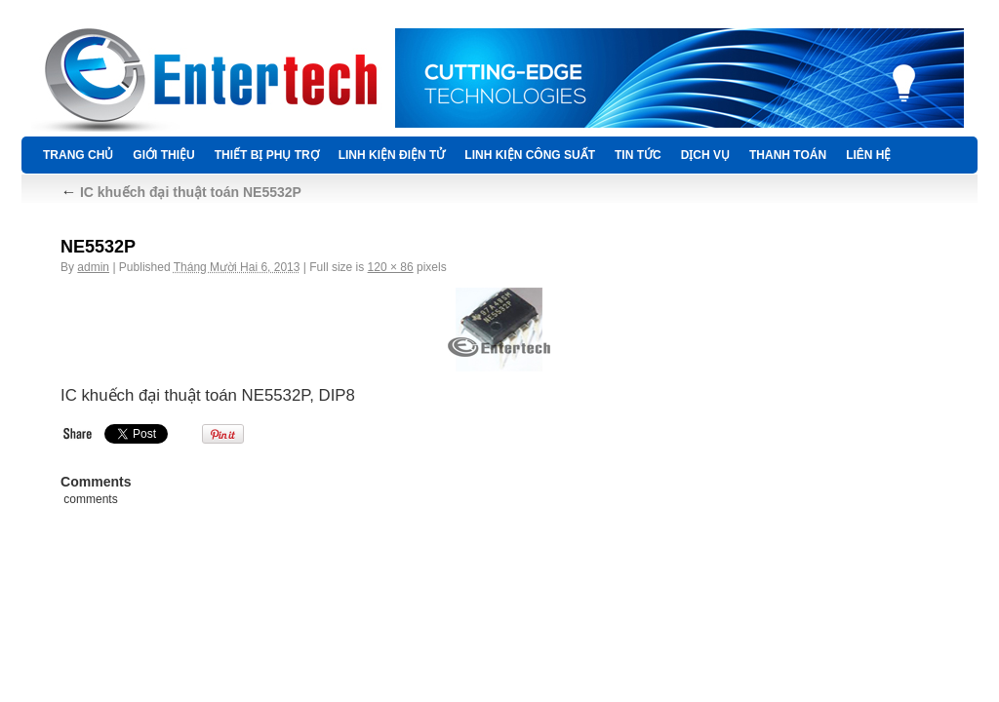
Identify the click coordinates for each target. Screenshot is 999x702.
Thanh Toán (787, 155)
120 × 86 (391, 267)
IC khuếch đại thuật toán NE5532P (180, 192)
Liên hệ (868, 155)
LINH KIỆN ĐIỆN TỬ (392, 155)
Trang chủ (78, 155)
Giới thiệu (163, 155)
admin (93, 267)
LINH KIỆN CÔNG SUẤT (529, 155)
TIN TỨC (638, 155)
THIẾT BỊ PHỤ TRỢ (267, 155)
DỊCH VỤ (705, 155)
